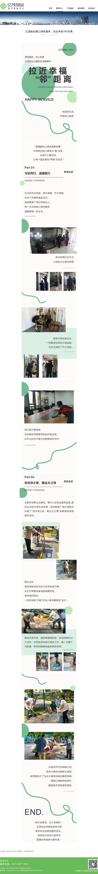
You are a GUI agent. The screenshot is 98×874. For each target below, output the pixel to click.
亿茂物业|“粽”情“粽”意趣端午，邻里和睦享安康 (19, 851)
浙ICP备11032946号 (36, 870)
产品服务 (70, 8)
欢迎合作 (91, 8)
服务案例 (81, 8)
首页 (50, 8)
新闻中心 (59, 8)
